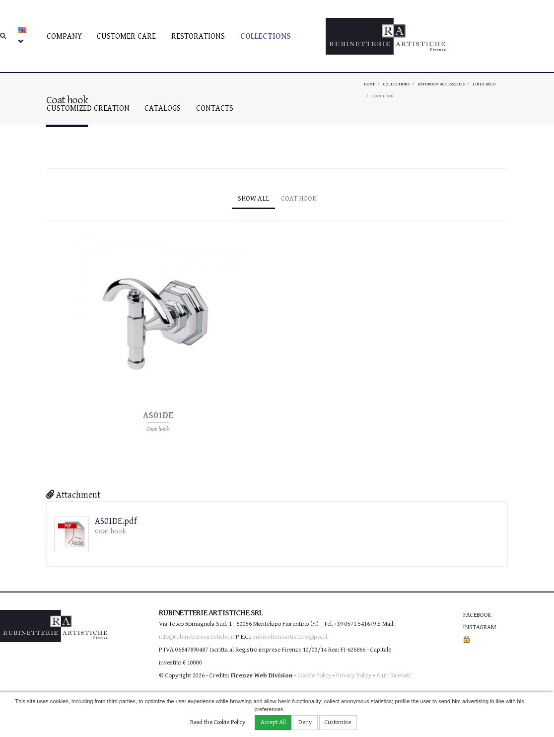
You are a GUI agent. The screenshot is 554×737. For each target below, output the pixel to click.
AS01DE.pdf (116, 521)
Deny (305, 722)
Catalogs (162, 108)
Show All (253, 198)
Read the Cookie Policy (217, 722)
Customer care (126, 36)
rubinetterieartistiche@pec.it (290, 637)
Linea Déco (484, 83)
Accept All (273, 722)
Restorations (198, 36)
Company (64, 36)
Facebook (477, 615)
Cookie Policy (314, 675)
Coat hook (299, 198)
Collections (265, 36)
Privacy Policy (353, 675)
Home (369, 83)
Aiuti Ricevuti (393, 675)
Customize (338, 722)
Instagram (479, 627)
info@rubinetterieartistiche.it (196, 637)
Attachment (73, 495)
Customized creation (88, 108)
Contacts (214, 108)
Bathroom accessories (441, 83)
